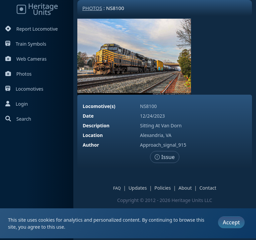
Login (16, 104)
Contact (207, 188)
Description (96, 125)
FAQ (117, 188)
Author (91, 145)
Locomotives (24, 89)
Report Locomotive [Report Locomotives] (31, 29)
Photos (18, 74)
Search (18, 119)
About (185, 188)
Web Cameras (26, 59)
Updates (137, 188)
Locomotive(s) (99, 106)
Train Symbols (25, 44)
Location (93, 135)
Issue (165, 157)
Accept (231, 222)
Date (88, 116)
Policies (162, 188)
